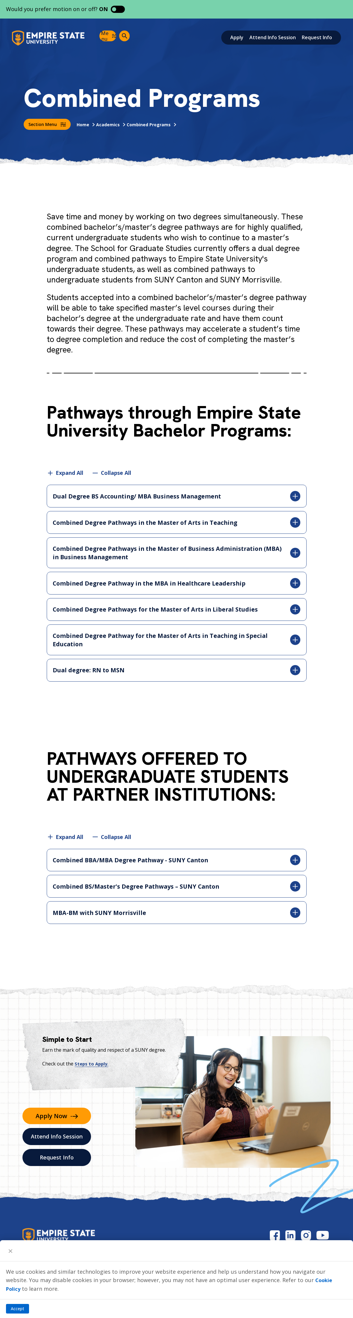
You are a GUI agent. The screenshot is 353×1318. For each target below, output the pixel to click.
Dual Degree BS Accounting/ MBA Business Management (177, 496)
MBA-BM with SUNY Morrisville (177, 916)
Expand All (70, 473)
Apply (236, 37)
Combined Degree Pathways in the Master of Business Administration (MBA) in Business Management (177, 553)
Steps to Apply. (92, 1068)
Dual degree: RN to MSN (177, 673)
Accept (17, 1308)
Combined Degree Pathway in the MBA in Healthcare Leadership (177, 584)
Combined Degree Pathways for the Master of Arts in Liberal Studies (177, 611)
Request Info (317, 37)
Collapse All (116, 473)
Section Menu (47, 124)
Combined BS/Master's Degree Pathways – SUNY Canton (177, 889)
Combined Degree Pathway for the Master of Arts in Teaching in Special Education (177, 642)
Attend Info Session (272, 37)
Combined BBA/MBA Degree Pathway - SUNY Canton (177, 863)
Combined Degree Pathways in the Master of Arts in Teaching (177, 523)
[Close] (10, 1250)
